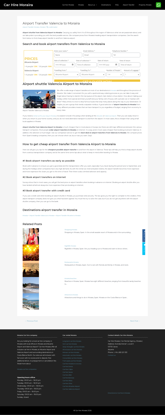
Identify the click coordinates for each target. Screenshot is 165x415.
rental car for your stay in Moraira (45, 116)
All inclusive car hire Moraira (73, 350)
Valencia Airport (113, 116)
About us (97, 5)
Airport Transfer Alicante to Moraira (70, 215)
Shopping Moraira (71, 230)
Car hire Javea (68, 372)
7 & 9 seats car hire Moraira (73, 361)
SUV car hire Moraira (70, 344)
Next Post (135, 321)
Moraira (88, 5)
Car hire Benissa (69, 378)
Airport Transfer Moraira (31, 27)
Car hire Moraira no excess (72, 364)
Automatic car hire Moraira (72, 355)
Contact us (112, 355)
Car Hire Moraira (18, 5)
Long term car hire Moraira (73, 341)
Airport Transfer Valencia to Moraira (43, 215)
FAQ (120, 5)
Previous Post (31, 321)
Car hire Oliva (67, 384)
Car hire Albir (67, 375)
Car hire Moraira (76, 5)
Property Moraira (145, 5)
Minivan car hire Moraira (71, 353)
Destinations (110, 5)
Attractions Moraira (72, 295)
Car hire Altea (68, 381)
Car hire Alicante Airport (71, 386)
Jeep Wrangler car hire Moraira (74, 347)
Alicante (101, 116)
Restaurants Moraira (72, 262)
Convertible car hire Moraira (73, 358)
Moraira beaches (71, 278)
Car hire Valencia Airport (72, 389)
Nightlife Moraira (71, 246)
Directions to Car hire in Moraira (119, 393)
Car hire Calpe (68, 369)
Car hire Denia (68, 367)
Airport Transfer (130, 5)
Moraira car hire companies (27, 369)
